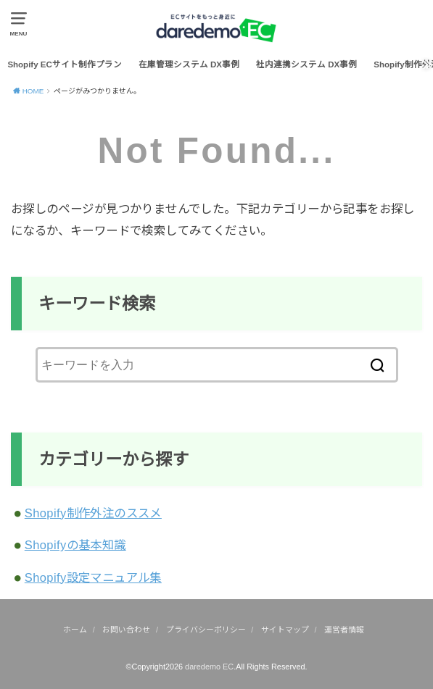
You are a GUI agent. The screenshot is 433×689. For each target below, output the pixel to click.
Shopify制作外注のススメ (93, 512)
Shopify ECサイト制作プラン (64, 64)
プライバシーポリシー (206, 629)
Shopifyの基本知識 (75, 544)
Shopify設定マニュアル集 (93, 577)
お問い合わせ (126, 629)
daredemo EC (209, 666)
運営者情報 (344, 629)
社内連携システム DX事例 (306, 64)
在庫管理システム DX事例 (189, 64)
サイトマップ (285, 629)
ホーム (75, 629)
